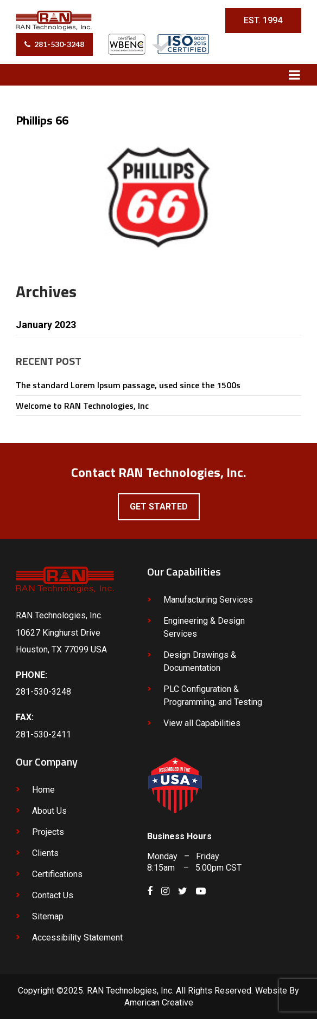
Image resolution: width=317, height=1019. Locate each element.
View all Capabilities (201, 723)
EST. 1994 (263, 20)
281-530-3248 (59, 44)
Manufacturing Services (208, 600)
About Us (49, 811)
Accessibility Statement (77, 937)
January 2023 (46, 324)
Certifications (57, 874)
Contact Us (52, 895)
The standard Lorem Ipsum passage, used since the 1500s (128, 384)
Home (43, 790)
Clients (45, 853)
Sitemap (48, 916)
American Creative (158, 1002)
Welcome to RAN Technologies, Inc (82, 405)
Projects (48, 832)
